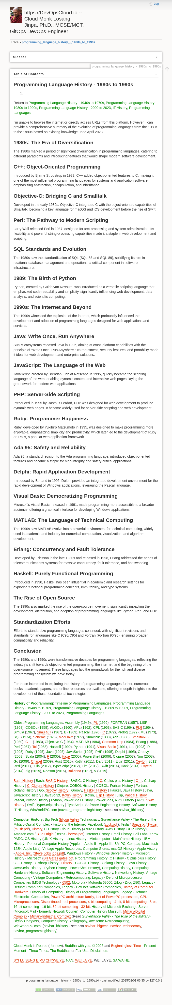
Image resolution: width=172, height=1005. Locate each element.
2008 (149, 756)
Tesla (125, 824)
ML (143, 732)
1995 (39, 752)
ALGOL (55, 727)
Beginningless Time (126, 946)
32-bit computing (65, 907)
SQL (17, 737)
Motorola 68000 (100, 882)
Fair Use (82, 951)
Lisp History (105, 795)
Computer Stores (96, 849)
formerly (45, 911)
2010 (68, 761)
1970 (95, 732)
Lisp (120, 795)
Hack (125, 766)
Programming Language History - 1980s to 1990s (90, 708)
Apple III (105, 844)
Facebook (95, 824)
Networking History (129, 873)
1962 (86, 727)
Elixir (119, 761)
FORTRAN (118, 723)
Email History (121, 834)
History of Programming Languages (91, 892)
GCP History (136, 829)
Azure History (93, 829)
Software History (144, 805)
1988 (43, 747)
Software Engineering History (107, 805)
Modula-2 (66, 737)
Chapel (36, 761)
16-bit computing (26, 907)
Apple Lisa (31, 849)
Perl (17, 747)
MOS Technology (46, 882)
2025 (99, 946)
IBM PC (119, 844)
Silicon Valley (69, 819)
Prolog (123, 732)
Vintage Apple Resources (62, 849)
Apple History (147, 849)
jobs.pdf (58, 853)
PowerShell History (78, 800)
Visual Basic (106, 747)
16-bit (46, 907)
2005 (55, 756)
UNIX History (53, 839)
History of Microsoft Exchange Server (120, 907)
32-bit (85, 907)
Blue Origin (44, 834)
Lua (131, 747)
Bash (40, 781)
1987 (25, 747)
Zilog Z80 (132, 882)
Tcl (34, 747)
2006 (106, 756)
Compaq (133, 844)
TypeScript (61, 766)
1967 (30, 732)
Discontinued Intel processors (63, 902)
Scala (29, 756)
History (37, 829)
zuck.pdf (111, 824)
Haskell (55, 747)
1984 (69, 742)
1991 (90, 747)
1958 (18, 727)
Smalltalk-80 (140, 737)
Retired (41, 946)
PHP (98, 752)
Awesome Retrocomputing (109, 921)
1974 (26, 737)
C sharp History (46, 863)
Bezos (60, 834)
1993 (140, 747)
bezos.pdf (75, 834)
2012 (45, 766)
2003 (18, 756)
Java (50, 752)
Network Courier (64, 911)
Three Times (38, 951)
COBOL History (81, 786)
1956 (104, 723)
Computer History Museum (101, 911)
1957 (133, 723)
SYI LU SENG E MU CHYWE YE (39, 960)
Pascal (84, 732)
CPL (96, 727)
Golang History (25, 790)
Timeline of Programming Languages (83, 703)
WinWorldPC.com (43, 810)
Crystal (146, 766)
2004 (40, 756)
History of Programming (33, 703)
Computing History (116, 868)
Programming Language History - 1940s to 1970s (66, 103)
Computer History (28, 819)
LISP (143, 723)
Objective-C (54, 742)
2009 (24, 761)
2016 (61, 771)
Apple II (90, 844)
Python (79, 747)
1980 (105, 737)
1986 (152, 742)
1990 (67, 747)
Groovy (143, 752)
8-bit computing (135, 902)
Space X (138, 824)
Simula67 (44, 732)
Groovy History (57, 790)
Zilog (118, 882)
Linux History (76, 839)
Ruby (29, 752)
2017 (87, 771)
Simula (19, 732)
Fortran (141, 786)
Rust (58, 761)
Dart (99, 761)
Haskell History (95, 790)
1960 (67, 727)
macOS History (122, 849)
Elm (85, 766)
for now (55, 946)
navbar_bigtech (97, 926)
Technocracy (89, 819)
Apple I (76, 844)
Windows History (80, 853)
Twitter (152, 824)
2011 (89, 761)
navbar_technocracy (125, 926)
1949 (86, 723)
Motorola (78, 882)
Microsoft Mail (25, 911)
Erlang (141, 742)
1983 (38, 742)
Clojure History (42, 786)
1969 (72, 732)
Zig (27, 771)
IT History (120, 108)
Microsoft (34, 858)
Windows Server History (114, 853)
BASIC (118, 727)
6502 (66, 882)
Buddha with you (78, 946)
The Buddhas (60, 951)
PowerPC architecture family (72, 897)
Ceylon (141, 761)
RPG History (124, 800)
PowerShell (91, 756)
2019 (102, 771)
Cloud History (71, 829)
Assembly (72, 723)
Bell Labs (140, 834)
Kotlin (79, 761)
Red (17, 766)
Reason (49, 771)
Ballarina (74, 771)
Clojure (118, 756)
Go (16, 761)
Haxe (66, 756)
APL (77, 727)
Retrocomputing (78, 877)
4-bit (117, 902)
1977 (79, 737)
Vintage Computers (48, 877)
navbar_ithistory (131, 810)
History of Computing (46, 892)
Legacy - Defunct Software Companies (91, 887)
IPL (95, 723)
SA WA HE (121, 960)
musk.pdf (22, 829)
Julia (36, 766)
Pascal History (136, 795)
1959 (43, 727)
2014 (114, 766)
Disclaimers (99, 951)
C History (90, 781)
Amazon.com (24, 834)
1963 (105, 727)
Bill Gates (50, 858)
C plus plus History (118, 781)
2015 (36, 771)
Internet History (97, 834)
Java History (132, 790)
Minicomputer (100, 839)
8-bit (153, 902)
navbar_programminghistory (80, 810)
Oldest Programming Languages (38, 723)
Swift (104, 766)
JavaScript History (27, 795)
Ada (115, 737)
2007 (130, 756)
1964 (129, 727)
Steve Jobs (42, 853)
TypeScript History (50, 805)
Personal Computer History (48, 844)
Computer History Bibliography (64, 921)
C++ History (23, 863)
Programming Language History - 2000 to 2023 (75, 108)
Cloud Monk (23, 946)
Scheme (39, 737)
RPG (140, 800)
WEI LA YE (83, 960)
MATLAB (82, 742)
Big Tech (51, 819)
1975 (52, 737)
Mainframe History (127, 839)
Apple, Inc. (24, 853)
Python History (37, 800)
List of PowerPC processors (117, 897)
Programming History (91, 858)
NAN (69, 960)
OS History (33, 839)
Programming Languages (85, 713)
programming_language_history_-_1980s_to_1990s (58, 42)
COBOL (31, 727)
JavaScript (74, 752)
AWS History (115, 829)
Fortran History (121, 786)
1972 (111, 732)
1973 (151, 732)
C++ (28, 742)
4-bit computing (99, 902)
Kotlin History (72, 795)
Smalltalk (93, 737)
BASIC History (56, 781)
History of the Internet (69, 824)
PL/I (139, 727)
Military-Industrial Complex (50, 916)
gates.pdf (66, 858)
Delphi (120, 752)
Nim (140, 756)
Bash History (23, 781)
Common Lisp (112, 742)
